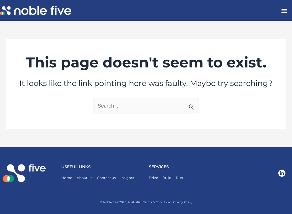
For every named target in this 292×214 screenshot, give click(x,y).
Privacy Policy (182, 202)
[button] (284, 10)
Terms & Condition (156, 202)
